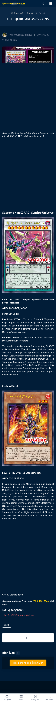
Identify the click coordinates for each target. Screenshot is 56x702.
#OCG (7, 625)
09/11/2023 (43, 35)
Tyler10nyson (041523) (17, 35)
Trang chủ (17, 13)
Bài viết (30, 13)
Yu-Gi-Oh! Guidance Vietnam (19, 615)
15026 (12, 40)
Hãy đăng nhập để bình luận (28, 662)
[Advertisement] (28, 97)
